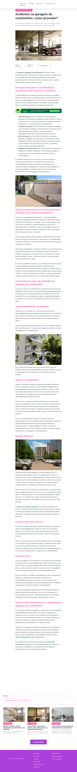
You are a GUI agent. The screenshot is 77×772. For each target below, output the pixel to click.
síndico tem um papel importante (27, 507)
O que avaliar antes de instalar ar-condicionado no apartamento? (63, 727)
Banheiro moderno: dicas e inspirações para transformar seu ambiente (14, 727)
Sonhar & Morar (11, 3)
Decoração (31, 3)
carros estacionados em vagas (25, 637)
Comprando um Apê (50, 3)
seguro (23, 492)
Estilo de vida (40, 3)
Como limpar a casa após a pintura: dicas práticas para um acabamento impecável (38, 727)
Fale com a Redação (57, 759)
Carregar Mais (38, 742)
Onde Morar (22, 5)
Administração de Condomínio (17, 700)
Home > (19, 9)
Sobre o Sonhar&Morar (57, 756)
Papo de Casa (23, 3)
